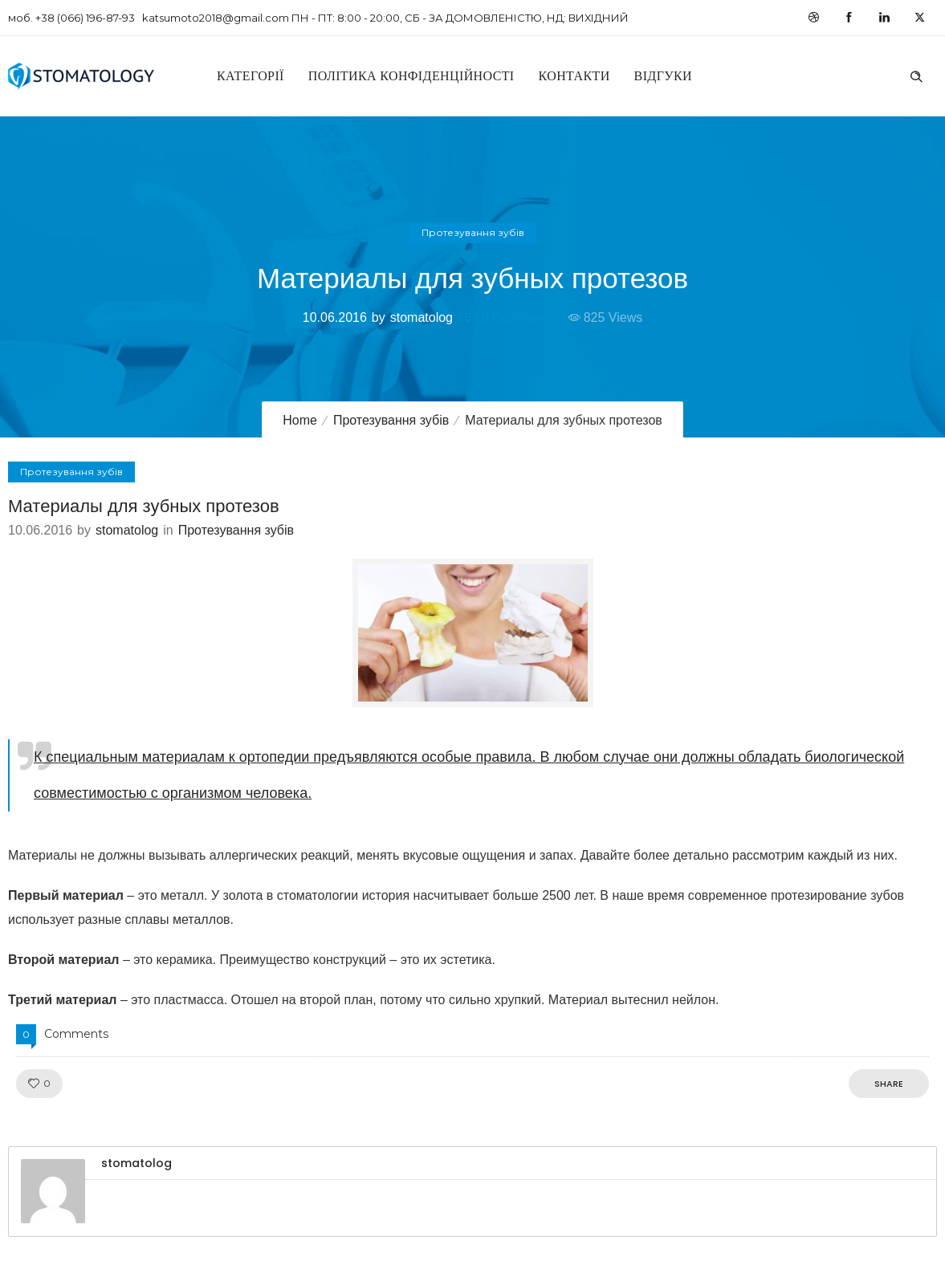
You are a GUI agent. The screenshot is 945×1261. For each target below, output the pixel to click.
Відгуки (663, 76)
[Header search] (916, 74)
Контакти (574, 76)
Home (300, 420)
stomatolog (421, 317)
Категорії (250, 76)
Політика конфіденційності (411, 76)
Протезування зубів (391, 420)
